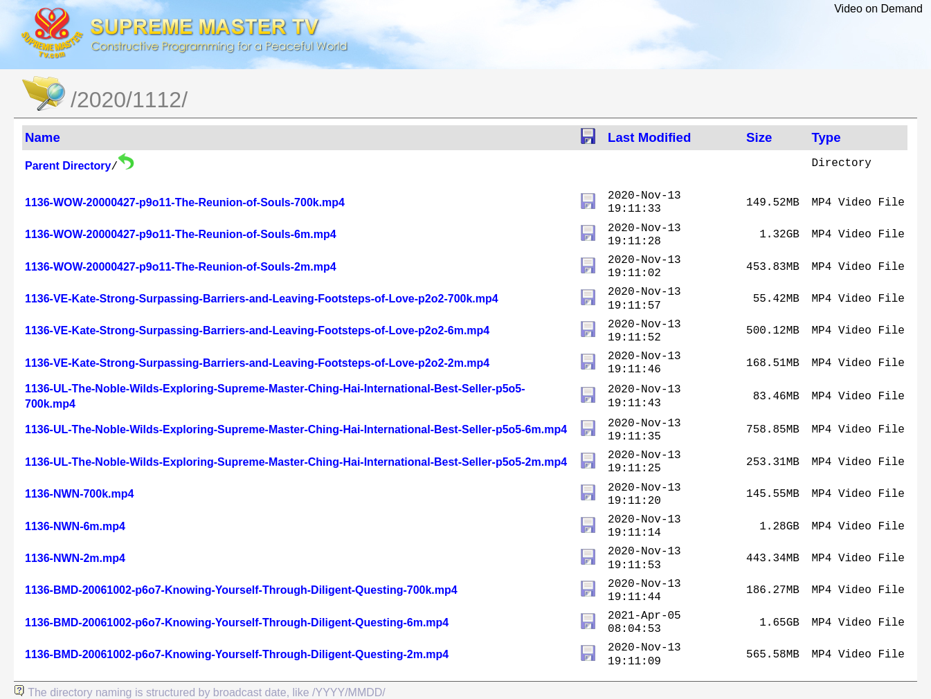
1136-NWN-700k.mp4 (79, 494)
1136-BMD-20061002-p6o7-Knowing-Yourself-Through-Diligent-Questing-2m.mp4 (237, 654)
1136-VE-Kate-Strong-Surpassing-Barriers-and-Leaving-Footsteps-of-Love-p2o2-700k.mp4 (261, 299)
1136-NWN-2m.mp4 (75, 558)
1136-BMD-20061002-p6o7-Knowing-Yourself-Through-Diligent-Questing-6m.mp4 (237, 622)
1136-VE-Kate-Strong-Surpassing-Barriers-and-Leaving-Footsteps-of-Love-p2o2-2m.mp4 (257, 363)
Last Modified (649, 137)
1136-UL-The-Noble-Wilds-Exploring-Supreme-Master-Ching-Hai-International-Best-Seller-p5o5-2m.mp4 (296, 462)
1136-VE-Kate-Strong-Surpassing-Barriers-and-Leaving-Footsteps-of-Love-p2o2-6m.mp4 (257, 330)
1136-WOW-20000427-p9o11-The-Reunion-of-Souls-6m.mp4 (180, 234)
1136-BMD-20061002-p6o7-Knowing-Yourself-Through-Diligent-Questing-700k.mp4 (241, 590)
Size (759, 137)
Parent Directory (68, 166)
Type (825, 137)
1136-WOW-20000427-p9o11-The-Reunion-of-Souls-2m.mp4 (180, 267)
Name (42, 137)
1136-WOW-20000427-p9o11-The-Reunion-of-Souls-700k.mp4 (185, 202)
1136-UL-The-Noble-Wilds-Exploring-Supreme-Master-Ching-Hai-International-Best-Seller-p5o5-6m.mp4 (296, 429)
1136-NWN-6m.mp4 (75, 526)
